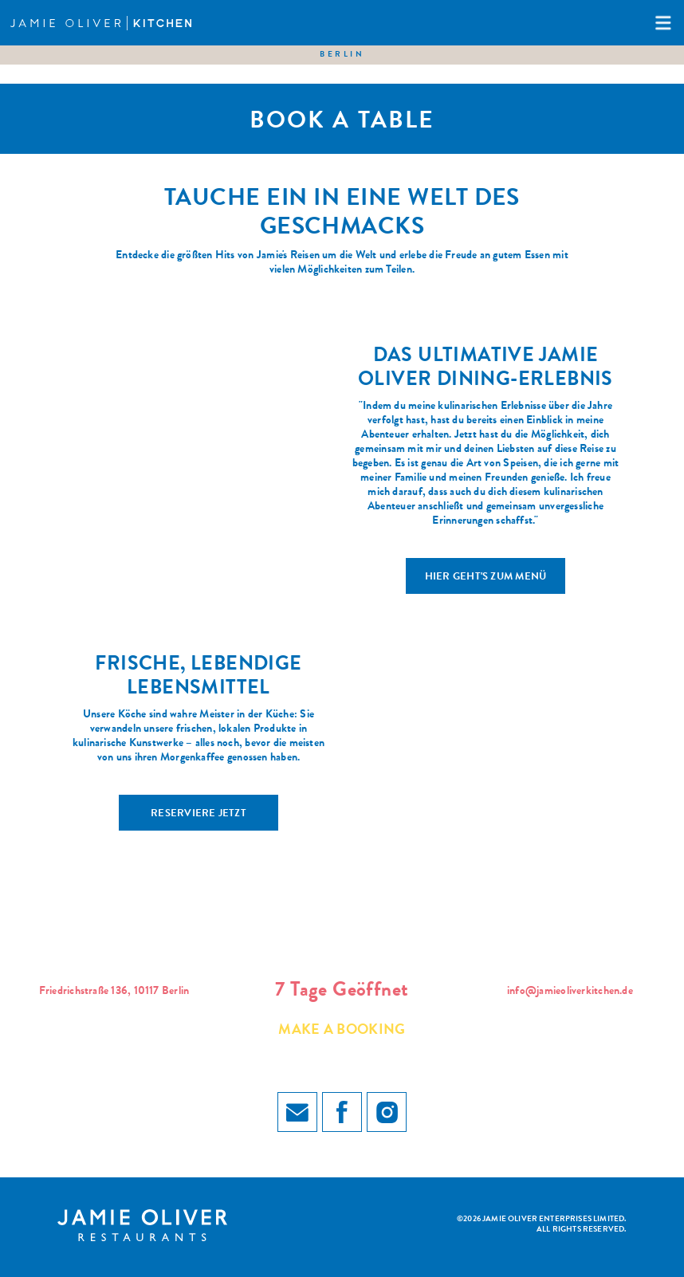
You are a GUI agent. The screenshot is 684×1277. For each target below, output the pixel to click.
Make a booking (341, 1031)
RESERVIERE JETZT (198, 814)
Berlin (342, 55)
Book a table (342, 123)
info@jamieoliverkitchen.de (570, 991)
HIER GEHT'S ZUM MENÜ (486, 577)
